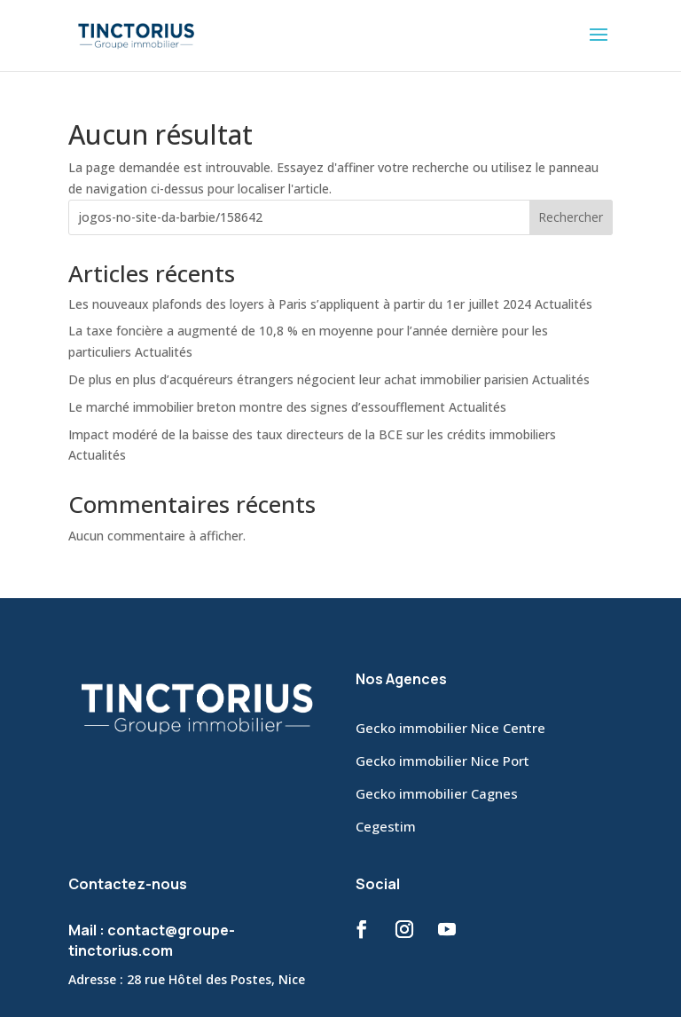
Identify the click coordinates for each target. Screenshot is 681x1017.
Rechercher (570, 217)
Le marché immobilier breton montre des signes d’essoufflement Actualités (287, 406)
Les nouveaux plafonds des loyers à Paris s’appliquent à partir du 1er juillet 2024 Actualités (330, 304)
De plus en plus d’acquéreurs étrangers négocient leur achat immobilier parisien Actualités (329, 379)
